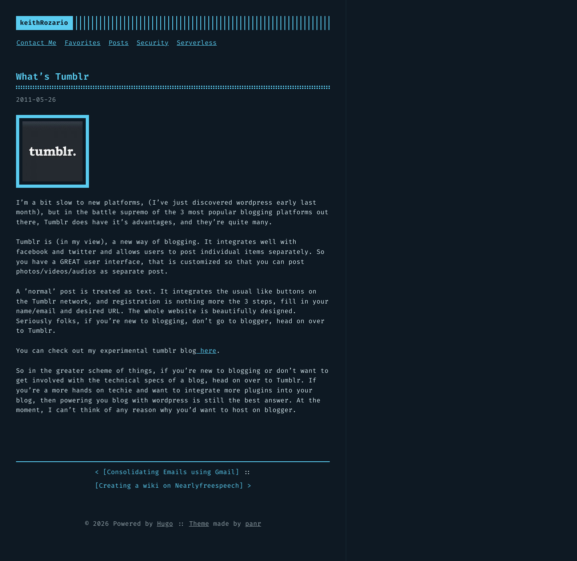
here (206, 350)
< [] (167, 472)
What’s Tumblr (52, 76)
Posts (119, 42)
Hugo (165, 523)
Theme (199, 523)
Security (153, 42)
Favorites (83, 42)
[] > (173, 486)
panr (253, 523)
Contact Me (36, 42)
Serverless (197, 42)
